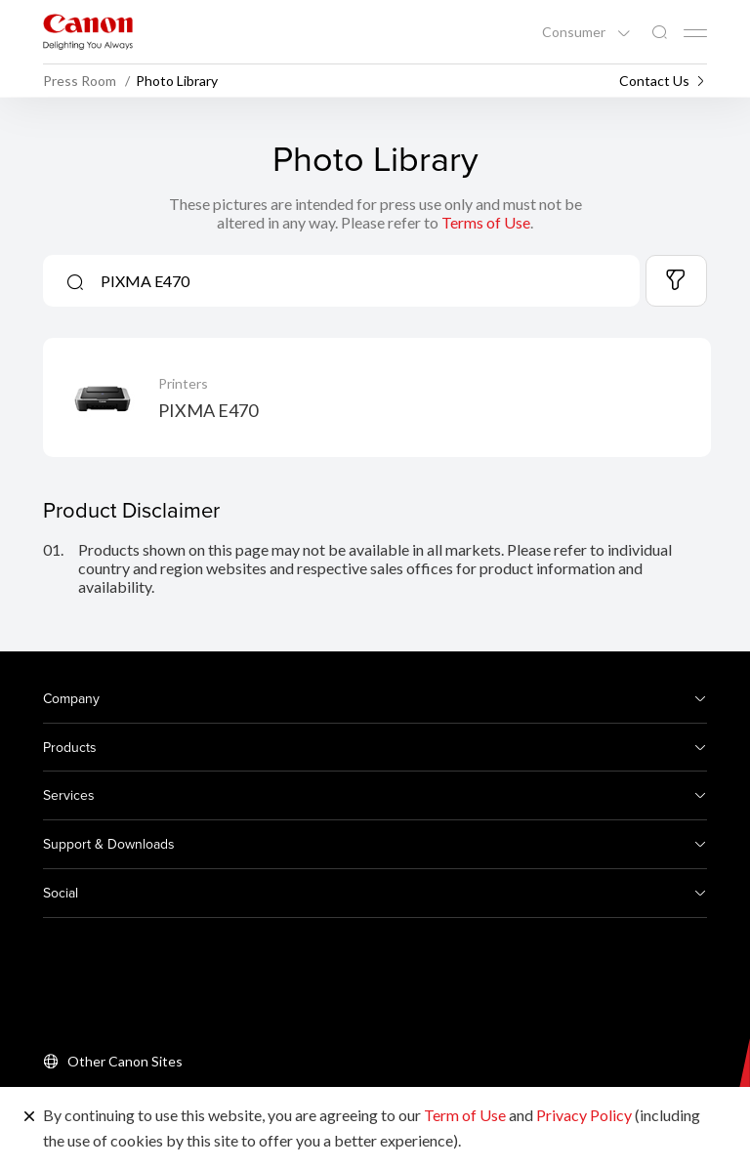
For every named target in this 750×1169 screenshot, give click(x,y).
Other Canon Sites (125, 1061)
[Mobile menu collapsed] (695, 33)
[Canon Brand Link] (88, 32)
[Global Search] (659, 32)
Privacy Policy (584, 1115)
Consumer (575, 32)
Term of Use (465, 1115)
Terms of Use (485, 222)
